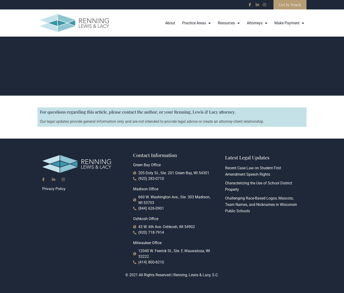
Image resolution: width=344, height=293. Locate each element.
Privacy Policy (54, 189)
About (170, 23)
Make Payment (289, 23)
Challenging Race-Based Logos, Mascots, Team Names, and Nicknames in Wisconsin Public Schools (261, 204)
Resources (229, 23)
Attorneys (257, 23)
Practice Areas (196, 23)
